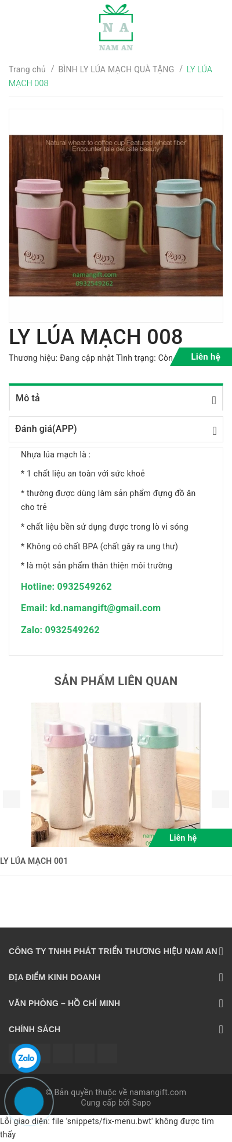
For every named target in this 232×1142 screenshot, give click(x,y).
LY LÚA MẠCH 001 (34, 861)
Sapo (141, 1102)
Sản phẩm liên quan (116, 681)
